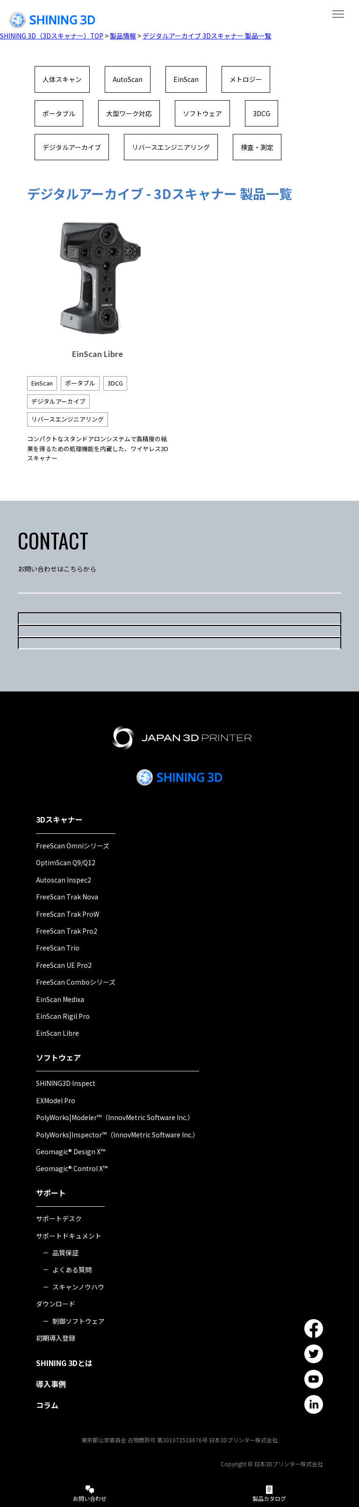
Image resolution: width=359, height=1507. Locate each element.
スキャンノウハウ (78, 1287)
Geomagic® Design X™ (70, 1151)
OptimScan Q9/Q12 (65, 863)
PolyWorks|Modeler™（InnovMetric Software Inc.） (115, 1117)
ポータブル (59, 113)
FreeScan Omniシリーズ (72, 845)
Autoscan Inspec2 (63, 879)
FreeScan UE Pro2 (64, 965)
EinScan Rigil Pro (63, 1016)
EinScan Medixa (60, 999)
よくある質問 (72, 1270)
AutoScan (128, 79)
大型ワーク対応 (129, 113)
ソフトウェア (202, 113)
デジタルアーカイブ (72, 147)
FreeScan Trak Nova (67, 897)
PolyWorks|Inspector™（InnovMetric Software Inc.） (117, 1134)
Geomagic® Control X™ (72, 1168)
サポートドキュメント (68, 1235)
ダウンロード (55, 1304)
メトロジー (246, 79)
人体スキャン (62, 79)
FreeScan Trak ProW (67, 914)
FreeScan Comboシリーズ (75, 982)
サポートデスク (59, 1219)
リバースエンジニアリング (171, 147)
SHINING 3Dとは (64, 1363)
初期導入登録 (55, 1338)
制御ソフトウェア (78, 1321)
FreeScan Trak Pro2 (66, 930)
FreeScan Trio (57, 948)
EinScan (186, 79)
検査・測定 (257, 147)
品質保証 (65, 1252)
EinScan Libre (57, 1033)
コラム (47, 1404)
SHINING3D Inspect (65, 1083)
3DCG (261, 113)
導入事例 (51, 1384)
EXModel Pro (55, 1100)
